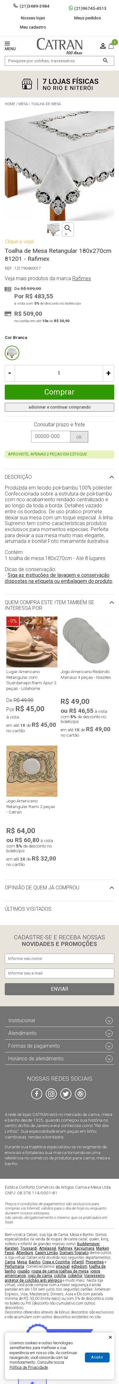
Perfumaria (14, 1267)
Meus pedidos (87, 17)
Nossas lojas (33, 17)
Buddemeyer (88, 1244)
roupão (23, 1271)
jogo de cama (40, 1275)
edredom (79, 1267)
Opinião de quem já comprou (42, 888)
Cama (10, 1262)
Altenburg (24, 1253)
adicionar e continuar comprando (60, 406)
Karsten (11, 1248)
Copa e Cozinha (56, 1262)
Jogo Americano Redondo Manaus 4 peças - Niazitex (86, 674)
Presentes (95, 1262)
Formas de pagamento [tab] (34, 1046)
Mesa (22, 1262)
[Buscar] (105, 60)
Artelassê (47, 1248)
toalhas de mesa (74, 1271)
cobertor (75, 1275)
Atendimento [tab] (22, 1033)
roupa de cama (44, 1271)
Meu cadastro (33, 27)
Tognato (81, 1253)
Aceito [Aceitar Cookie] (97, 1357)
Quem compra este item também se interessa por (49, 605)
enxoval (62, 1267)
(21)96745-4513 (88, 8)
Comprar (59, 392)
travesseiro (94, 1275)
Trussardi (28, 1248)
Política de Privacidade (29, 1367)
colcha (60, 1275)
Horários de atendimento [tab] (36, 1059)
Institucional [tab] (21, 1020)
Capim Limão (46, 1253)
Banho (34, 1262)
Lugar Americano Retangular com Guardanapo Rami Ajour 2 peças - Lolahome (31, 680)
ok (79, 437)
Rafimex (65, 1248)
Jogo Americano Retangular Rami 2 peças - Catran (30, 806)
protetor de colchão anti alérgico (33, 1280)
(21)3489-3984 (35, 6)
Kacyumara (84, 1248)
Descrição (18, 477)
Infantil (78, 1262)
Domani (66, 1253)
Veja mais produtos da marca (48, 278)
